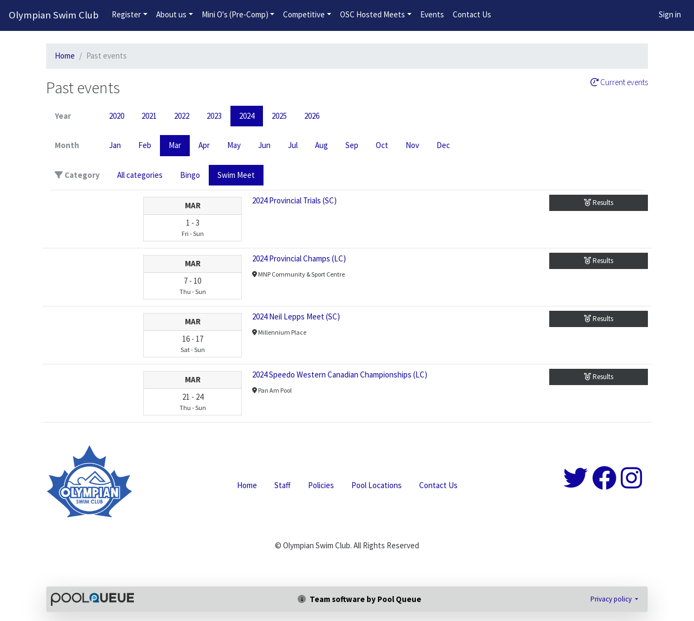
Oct (382, 145)
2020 (116, 116)
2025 (279, 116)
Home (65, 55)
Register (126, 14)
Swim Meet (236, 175)
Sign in (670, 14)
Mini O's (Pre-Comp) (235, 14)
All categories (140, 175)
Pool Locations (376, 485)
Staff (282, 485)
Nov (412, 145)
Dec (443, 145)
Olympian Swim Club (54, 15)
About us (171, 14)
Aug (321, 145)
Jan (115, 145)
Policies (321, 485)
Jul (293, 145)
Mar (175, 145)
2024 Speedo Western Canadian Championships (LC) (339, 374)
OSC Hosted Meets (372, 14)
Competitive (304, 14)
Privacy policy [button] (611, 599)
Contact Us (472, 14)
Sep (351, 145)
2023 (214, 116)
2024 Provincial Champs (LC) (299, 258)
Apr (204, 145)
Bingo (190, 175)
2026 (311, 116)
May (234, 145)
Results (598, 202)
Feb (144, 145)
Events (432, 14)
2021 (149, 116)
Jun (264, 145)
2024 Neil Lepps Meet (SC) (296, 316)
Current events (619, 82)
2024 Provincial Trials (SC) (294, 200)
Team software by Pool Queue (359, 599)
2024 (246, 116)
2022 (181, 116)
